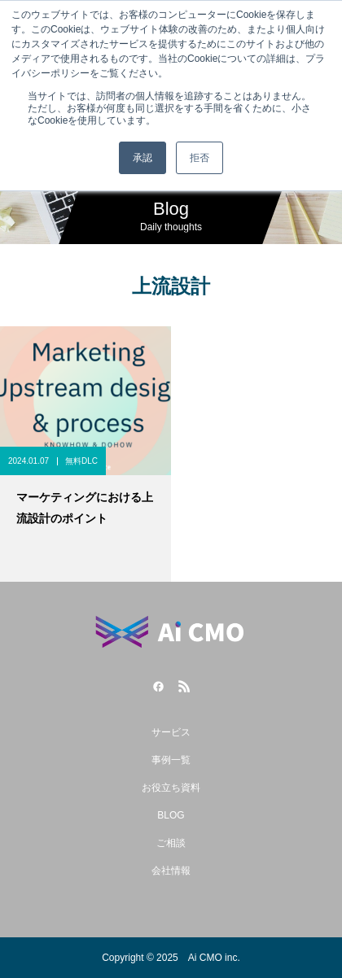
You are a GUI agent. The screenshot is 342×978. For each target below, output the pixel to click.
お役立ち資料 (171, 787)
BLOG (170, 815)
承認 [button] (142, 158)
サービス (171, 732)
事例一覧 (171, 760)
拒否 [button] (199, 158)
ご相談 (171, 843)
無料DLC (81, 460)
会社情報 (171, 870)
